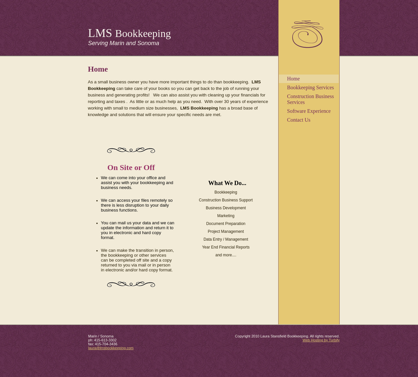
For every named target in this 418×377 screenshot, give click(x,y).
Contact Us (299, 120)
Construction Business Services (310, 99)
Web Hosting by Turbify (321, 340)
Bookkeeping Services (310, 87)
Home (293, 78)
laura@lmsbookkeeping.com (111, 348)
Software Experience (309, 111)
